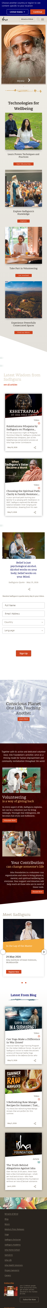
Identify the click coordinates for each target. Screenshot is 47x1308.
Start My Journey (23, 164)
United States (17, 12)
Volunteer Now (10, 820)
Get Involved (23, 275)
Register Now (14, 972)
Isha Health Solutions (14, 1265)
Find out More (23, 332)
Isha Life (8, 1260)
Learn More (23, 719)
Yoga (7, 1234)
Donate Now (37, 892)
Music (7, 1224)
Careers (8, 1275)
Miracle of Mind (11, 1214)
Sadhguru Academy (13, 1245)
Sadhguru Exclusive (13, 1240)
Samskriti (9, 1255)
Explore (23, 221)
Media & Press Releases (14, 1229)
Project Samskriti (12, 1270)
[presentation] (23, 641)
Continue (37, 12)
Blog (6, 1219)
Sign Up (24, 653)
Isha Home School (12, 1250)
